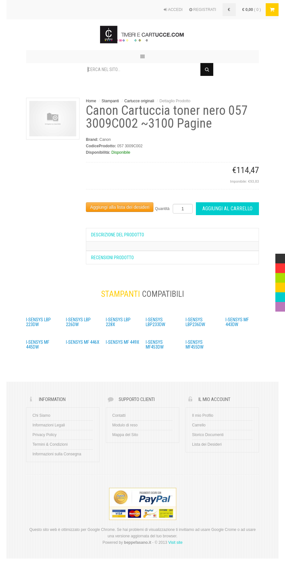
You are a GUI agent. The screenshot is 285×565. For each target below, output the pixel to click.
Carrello (199, 425)
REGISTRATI (202, 9)
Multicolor (280, 257)
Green (280, 276)
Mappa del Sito (125, 435)
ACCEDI (173, 9)
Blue (279, 295)
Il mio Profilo (202, 415)
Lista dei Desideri (207, 444)
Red (278, 266)
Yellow (280, 286)
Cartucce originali (139, 101)
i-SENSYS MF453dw (155, 345)
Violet (280, 305)
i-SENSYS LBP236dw (195, 322)
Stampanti (110, 101)
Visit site (175, 542)
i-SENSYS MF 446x (82, 342)
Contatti (118, 415)
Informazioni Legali (48, 425)
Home (91, 101)
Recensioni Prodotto (112, 257)
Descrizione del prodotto (117, 234)
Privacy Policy (44, 435)
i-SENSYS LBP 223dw (38, 322)
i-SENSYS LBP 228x (118, 322)
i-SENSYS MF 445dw (37, 345)
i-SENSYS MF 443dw (237, 322)
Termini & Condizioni (50, 444)
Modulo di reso (125, 425)
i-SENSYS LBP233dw (155, 322)
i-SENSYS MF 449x (122, 342)
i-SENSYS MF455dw (195, 345)
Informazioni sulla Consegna (56, 454)
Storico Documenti (208, 435)
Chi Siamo (41, 415)
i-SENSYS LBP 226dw (78, 322)
